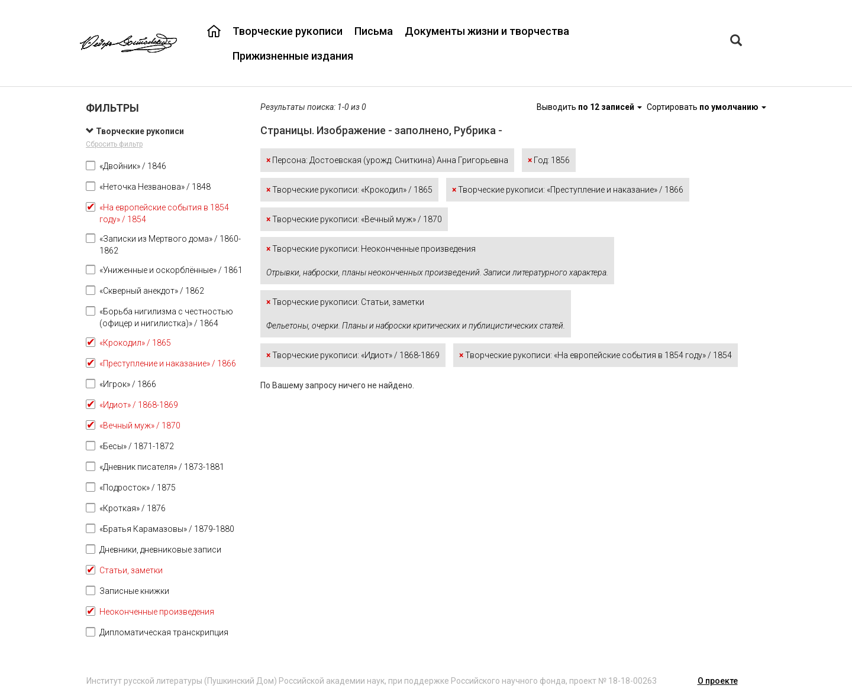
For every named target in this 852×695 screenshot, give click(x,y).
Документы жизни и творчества (487, 31)
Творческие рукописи (288, 31)
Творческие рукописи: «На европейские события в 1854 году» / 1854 (595, 355)
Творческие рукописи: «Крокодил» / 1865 (349, 189)
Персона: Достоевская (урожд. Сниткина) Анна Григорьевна (387, 160)
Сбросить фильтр (114, 144)
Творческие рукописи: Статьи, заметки (415, 313)
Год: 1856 (549, 160)
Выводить (590, 107)
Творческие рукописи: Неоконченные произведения (437, 260)
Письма (373, 31)
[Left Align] (736, 41)
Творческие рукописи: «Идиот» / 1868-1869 (353, 355)
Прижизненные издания (293, 56)
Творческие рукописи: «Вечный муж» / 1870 (354, 219)
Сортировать (706, 107)
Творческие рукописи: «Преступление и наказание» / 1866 (567, 189)
